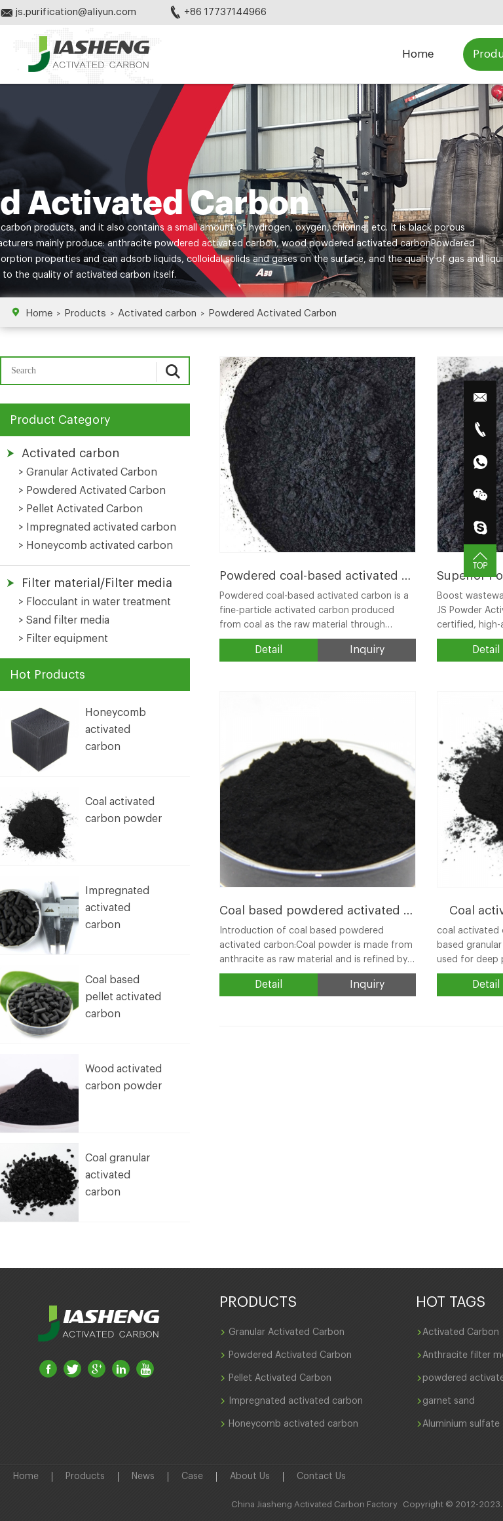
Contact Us (321, 1476)
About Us (250, 1476)
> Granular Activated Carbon (87, 472)
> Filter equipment (63, 638)
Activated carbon (157, 313)
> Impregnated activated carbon (97, 527)
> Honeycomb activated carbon (95, 545)
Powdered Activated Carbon (272, 313)
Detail (268, 650)
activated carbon (113, 275)
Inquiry (367, 650)
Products (85, 313)
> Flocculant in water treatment (94, 602)
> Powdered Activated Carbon (92, 490)
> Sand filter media (63, 620)
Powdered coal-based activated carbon (330, 576)
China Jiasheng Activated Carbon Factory (314, 1504)
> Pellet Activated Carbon (80, 509)
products (52, 228)
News (143, 1476)
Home (418, 54)
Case (192, 1476)
